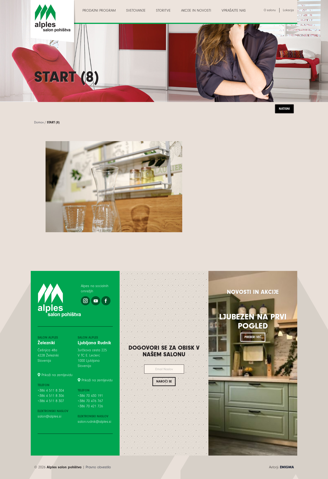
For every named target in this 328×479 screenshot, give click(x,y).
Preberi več (252, 337)
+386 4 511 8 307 (51, 401)
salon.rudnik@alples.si (94, 422)
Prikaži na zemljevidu (57, 375)
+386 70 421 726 (90, 406)
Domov (39, 122)
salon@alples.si (49, 416)
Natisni (284, 109)
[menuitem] (99, 10)
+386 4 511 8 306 (51, 396)
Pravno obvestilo (98, 467)
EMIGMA (287, 467)
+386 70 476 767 (90, 401)
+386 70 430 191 (90, 396)
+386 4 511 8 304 (51, 390)
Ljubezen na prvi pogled (253, 321)
